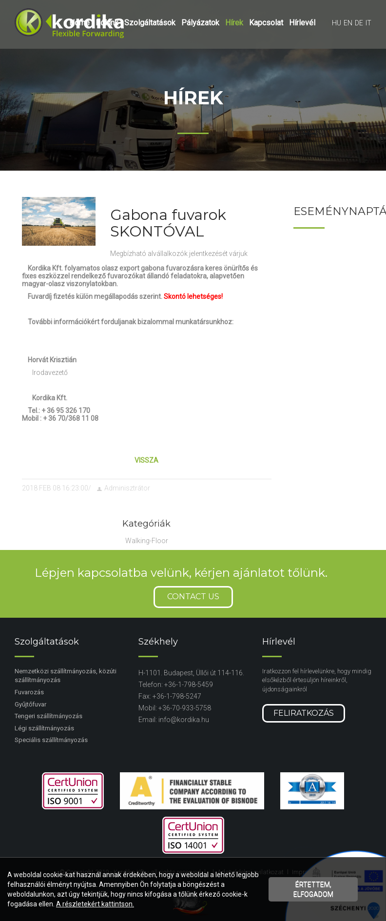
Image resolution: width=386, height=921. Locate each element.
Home (79, 22)
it (368, 23)
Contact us (193, 596)
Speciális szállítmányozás (51, 740)
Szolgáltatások (149, 22)
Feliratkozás (303, 713)
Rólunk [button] (107, 22)
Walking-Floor (146, 541)
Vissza (146, 460)
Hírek (234, 22)
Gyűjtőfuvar (30, 704)
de (359, 23)
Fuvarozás (29, 692)
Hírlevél (302, 22)
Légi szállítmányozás (44, 728)
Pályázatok (200, 22)
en (348, 23)
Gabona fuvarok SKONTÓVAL (168, 223)
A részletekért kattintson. (95, 904)
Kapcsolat (266, 22)
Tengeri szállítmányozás (48, 716)
